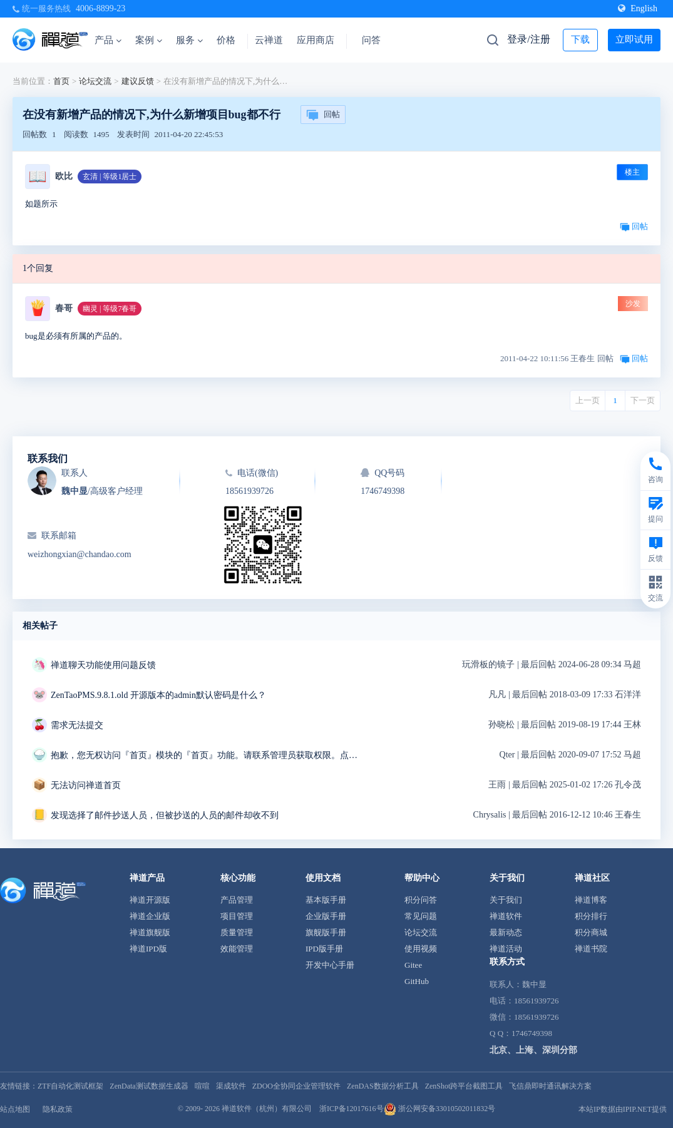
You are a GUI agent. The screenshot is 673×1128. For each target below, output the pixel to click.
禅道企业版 (150, 916)
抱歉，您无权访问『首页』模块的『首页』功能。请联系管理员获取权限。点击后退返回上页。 (207, 755)
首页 (61, 81)
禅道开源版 (150, 900)
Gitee (413, 965)
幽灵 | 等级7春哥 (109, 308)
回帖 (323, 115)
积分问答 (420, 900)
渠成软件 (231, 1086)
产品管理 (236, 900)
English (637, 8)
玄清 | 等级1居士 (109, 176)
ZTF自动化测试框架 (70, 1086)
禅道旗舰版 (150, 932)
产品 (108, 40)
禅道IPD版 (148, 948)
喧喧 (202, 1086)
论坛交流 (95, 81)
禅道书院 (591, 948)
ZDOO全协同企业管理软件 (296, 1086)
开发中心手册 (330, 965)
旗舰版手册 (326, 932)
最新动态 (506, 932)
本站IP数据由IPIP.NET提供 (622, 1109)
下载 (580, 39)
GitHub (416, 981)
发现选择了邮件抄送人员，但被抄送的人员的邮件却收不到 (165, 815)
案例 (148, 40)
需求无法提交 (77, 725)
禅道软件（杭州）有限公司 (267, 1108)
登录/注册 (528, 39)
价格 (226, 40)
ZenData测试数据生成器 (149, 1086)
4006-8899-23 (100, 8)
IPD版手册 (324, 948)
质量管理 (236, 932)
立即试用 (634, 39)
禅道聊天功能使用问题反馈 (103, 665)
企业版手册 (326, 916)
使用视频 (420, 948)
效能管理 (236, 948)
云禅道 (269, 40)
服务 (189, 40)
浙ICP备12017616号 (351, 1108)
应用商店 (315, 40)
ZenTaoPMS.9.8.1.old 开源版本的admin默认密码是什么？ (158, 695)
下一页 (642, 400)
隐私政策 (58, 1109)
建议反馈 (137, 81)
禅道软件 (506, 916)
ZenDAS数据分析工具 (383, 1086)
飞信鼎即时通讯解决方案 (550, 1086)
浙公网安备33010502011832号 (440, 1108)
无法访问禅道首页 (86, 785)
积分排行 (591, 916)
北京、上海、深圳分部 (533, 1050)
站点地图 (15, 1109)
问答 (371, 40)
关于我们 (506, 900)
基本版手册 (326, 900)
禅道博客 (591, 900)
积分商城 (591, 932)
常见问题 (420, 916)
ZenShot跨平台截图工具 (464, 1086)
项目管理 (236, 916)
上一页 (587, 400)
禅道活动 (506, 948)
